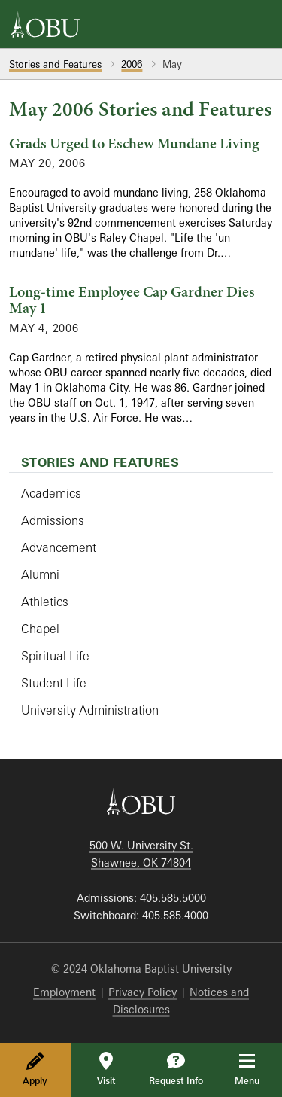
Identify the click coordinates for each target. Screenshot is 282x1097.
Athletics (44, 601)
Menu (257, 1069)
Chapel (40, 628)
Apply (35, 1069)
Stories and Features (55, 64)
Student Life (53, 682)
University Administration (90, 710)
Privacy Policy (142, 992)
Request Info (176, 1069)
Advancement (58, 547)
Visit (106, 1069)
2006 (131, 64)
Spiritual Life (55, 655)
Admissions (52, 520)
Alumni (40, 574)
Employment (64, 992)
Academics (51, 493)
